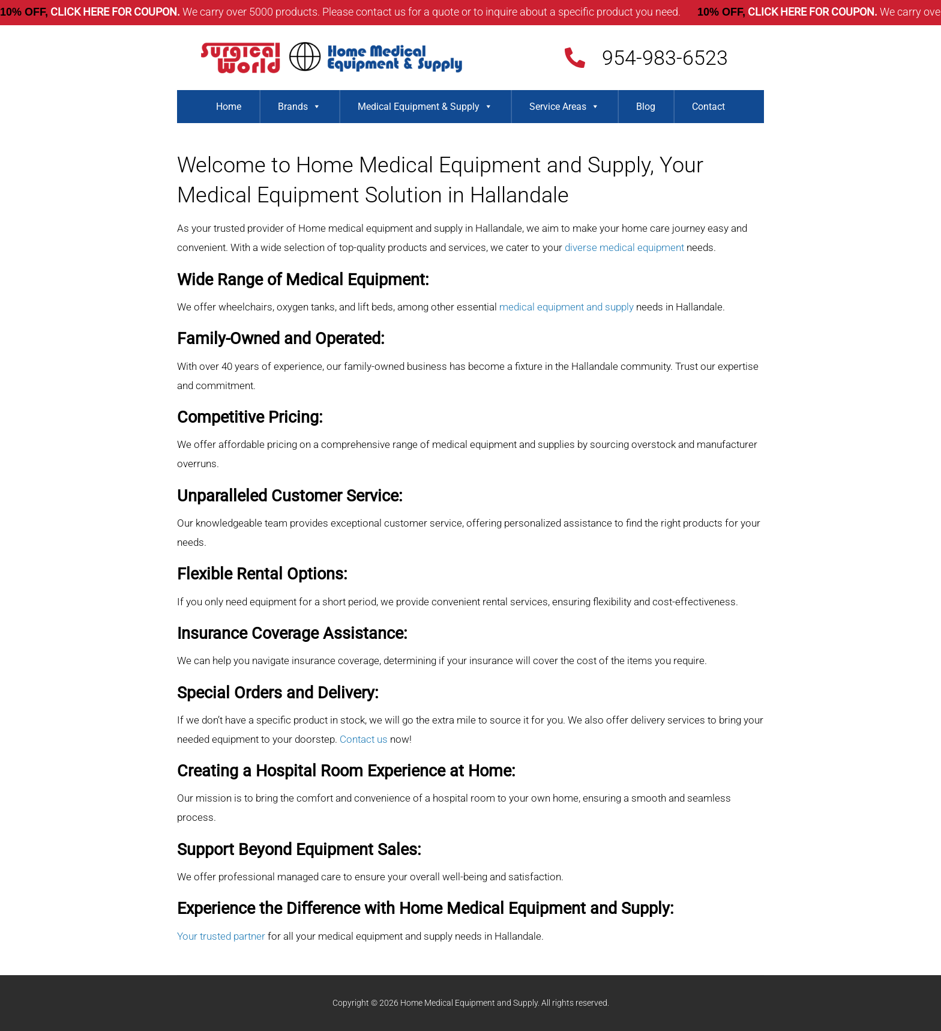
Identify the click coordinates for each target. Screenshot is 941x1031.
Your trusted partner (221, 936)
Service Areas (564, 106)
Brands (299, 106)
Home (228, 106)
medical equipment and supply (566, 307)
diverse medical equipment (624, 247)
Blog (645, 106)
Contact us (364, 739)
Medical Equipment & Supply (425, 106)
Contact (708, 106)
